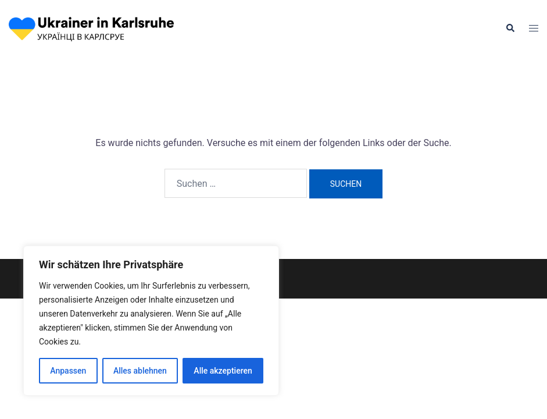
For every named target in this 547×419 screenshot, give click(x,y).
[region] (151, 321)
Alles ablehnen (140, 370)
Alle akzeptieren (223, 370)
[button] (509, 28)
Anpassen (68, 370)
